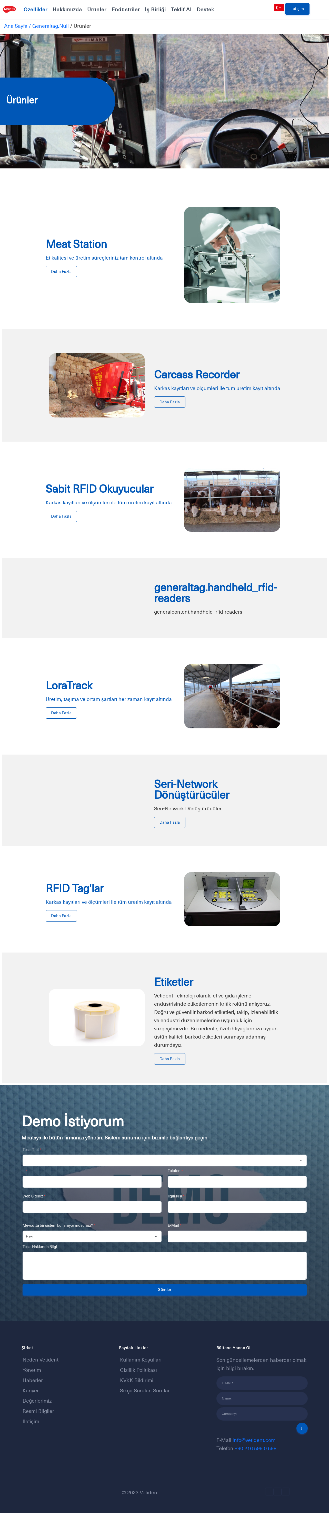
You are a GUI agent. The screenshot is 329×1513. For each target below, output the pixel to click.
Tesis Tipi (32, 1149)
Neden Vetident (40, 1360)
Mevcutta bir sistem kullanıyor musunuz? (59, 1225)
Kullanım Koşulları (141, 1360)
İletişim (297, 8)
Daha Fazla (61, 271)
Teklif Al (181, 9)
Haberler (33, 1380)
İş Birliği (155, 9)
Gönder (164, 1289)
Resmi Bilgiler (38, 1411)
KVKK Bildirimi (136, 1380)
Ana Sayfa (15, 26)
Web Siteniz (34, 1196)
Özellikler (35, 9)
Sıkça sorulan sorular (145, 1390)
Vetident (149, 1492)
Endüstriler (126, 9)
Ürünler (96, 9)
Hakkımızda (67, 9)
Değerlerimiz (37, 1401)
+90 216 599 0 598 (255, 1448)
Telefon (175, 1170)
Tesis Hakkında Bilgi (40, 1246)
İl (25, 1170)
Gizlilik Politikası (138, 1370)
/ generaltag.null (48, 26)
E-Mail (174, 1225)
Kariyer (31, 1390)
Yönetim (32, 1370)
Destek (205, 9)
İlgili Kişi (176, 1196)
